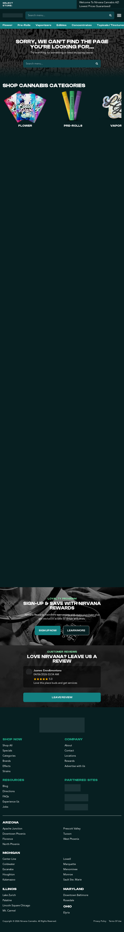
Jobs (5, 806)
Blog (5, 786)
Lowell (67, 859)
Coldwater (9, 864)
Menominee (70, 869)
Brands (7, 761)
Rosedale (68, 900)
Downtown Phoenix (14, 833)
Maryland (73, 889)
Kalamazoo (9, 879)
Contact (69, 750)
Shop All (7, 745)
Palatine (7, 900)
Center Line (9, 859)
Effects (6, 766)
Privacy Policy (99, 921)
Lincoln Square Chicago (16, 905)
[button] (119, 15)
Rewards (70, 761)
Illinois (10, 889)
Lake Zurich (9, 895)
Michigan (11, 853)
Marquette (69, 864)
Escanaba (8, 869)
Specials (7, 750)
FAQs (6, 796)
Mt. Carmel (9, 910)
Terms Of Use (115, 921)
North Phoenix (11, 844)
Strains (6, 771)
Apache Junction (12, 828)
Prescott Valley (72, 828)
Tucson (67, 833)
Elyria (66, 912)
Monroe (68, 874)
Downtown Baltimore (75, 895)
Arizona (11, 822)
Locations (70, 755)
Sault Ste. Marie (72, 879)
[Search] (110, 15)
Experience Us (11, 801)
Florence (8, 839)
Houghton (9, 874)
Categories (9, 755)
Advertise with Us (75, 766)
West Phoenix (71, 839)
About (68, 745)
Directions (9, 791)
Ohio (67, 906)
